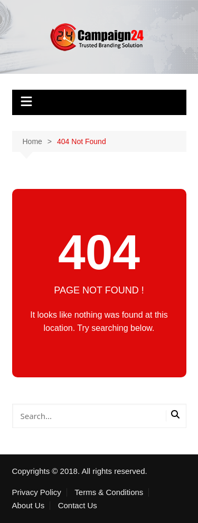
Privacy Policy (36, 492)
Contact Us (77, 505)
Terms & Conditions (108, 492)
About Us (28, 505)
